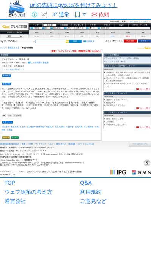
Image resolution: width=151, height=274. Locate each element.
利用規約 (90, 191)
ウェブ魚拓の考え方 (28, 191)
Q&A (86, 182)
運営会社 (15, 200)
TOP (10, 182)
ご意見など (93, 200)
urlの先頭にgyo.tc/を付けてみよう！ (73, 4)
